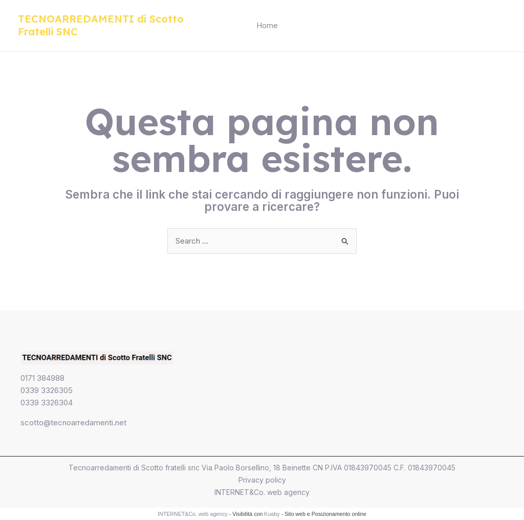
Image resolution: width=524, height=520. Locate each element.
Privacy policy (262, 479)
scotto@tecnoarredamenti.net (73, 422)
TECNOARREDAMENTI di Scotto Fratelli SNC (101, 25)
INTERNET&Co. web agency (262, 492)
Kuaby (271, 514)
